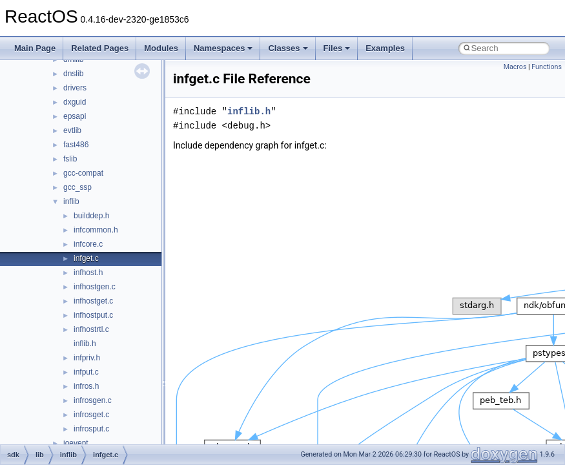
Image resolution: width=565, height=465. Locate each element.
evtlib (72, 130)
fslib (70, 158)
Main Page (35, 48)
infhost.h (88, 272)
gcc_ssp (77, 187)
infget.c (86, 258)
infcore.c (88, 244)
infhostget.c (93, 300)
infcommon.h (96, 229)
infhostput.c (93, 315)
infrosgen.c (93, 400)
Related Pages (99, 48)
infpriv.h (87, 357)
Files (337, 48)
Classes (287, 48)
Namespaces (223, 48)
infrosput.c (91, 428)
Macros (515, 67)
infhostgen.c (95, 286)
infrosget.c (91, 414)
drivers (75, 87)
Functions (546, 67)
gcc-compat (83, 173)
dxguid (74, 102)
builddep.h (91, 215)
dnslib (73, 73)
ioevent (75, 443)
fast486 (75, 144)
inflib (71, 201)
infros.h (86, 386)
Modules (161, 48)
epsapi (74, 116)
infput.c (86, 372)
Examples (385, 48)
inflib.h (85, 343)
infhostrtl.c (91, 329)
